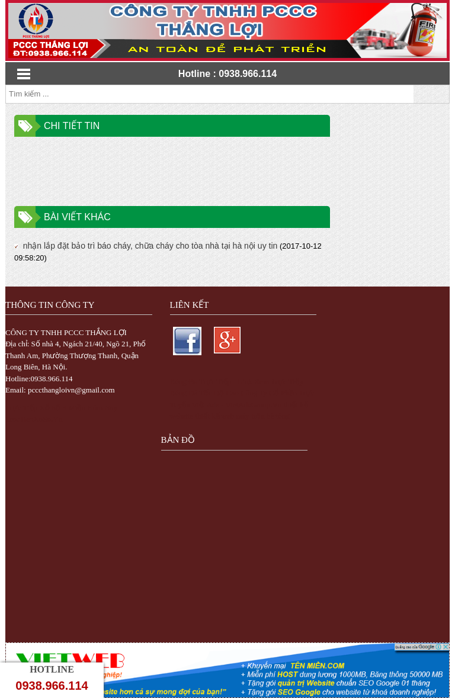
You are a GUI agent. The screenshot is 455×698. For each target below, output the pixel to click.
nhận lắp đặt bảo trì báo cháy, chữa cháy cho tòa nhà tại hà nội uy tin (145, 245)
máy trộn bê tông (263, 415)
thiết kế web (214, 415)
